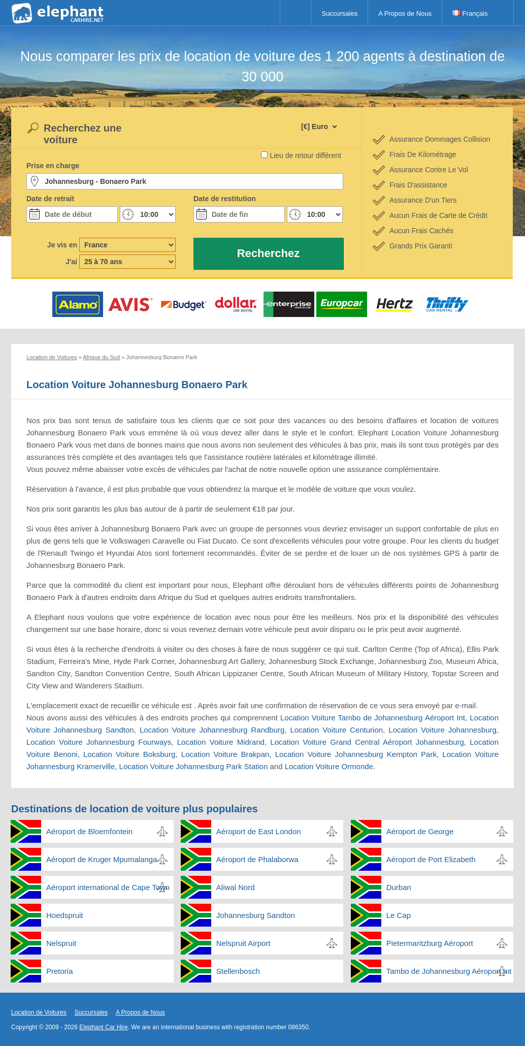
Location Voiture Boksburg (129, 754)
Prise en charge (52, 166)
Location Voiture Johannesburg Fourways (98, 742)
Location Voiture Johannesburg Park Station (193, 766)
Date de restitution (224, 199)
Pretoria (59, 971)
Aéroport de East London (258, 831)
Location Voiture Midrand (221, 742)
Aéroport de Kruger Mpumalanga (101, 859)
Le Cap (398, 915)
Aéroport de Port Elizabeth (431, 859)
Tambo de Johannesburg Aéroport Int (449, 971)
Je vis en (62, 245)
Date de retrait (50, 199)
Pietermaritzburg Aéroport (429, 943)
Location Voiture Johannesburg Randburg (212, 729)
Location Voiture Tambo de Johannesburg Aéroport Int (372, 717)
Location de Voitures (39, 1012)
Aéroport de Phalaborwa (257, 859)
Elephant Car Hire (103, 1027)
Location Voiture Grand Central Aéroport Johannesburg (367, 742)
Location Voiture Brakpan (225, 754)
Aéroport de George (420, 831)
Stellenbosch (238, 971)
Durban (398, 887)
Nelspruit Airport (243, 943)
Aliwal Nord (235, 887)
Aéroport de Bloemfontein (89, 831)
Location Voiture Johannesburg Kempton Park (356, 754)
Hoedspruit (64, 915)
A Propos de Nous (405, 13)
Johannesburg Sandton (255, 915)
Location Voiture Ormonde (329, 766)
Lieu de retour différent (305, 155)
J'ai (71, 262)
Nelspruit (61, 943)
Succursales (339, 13)
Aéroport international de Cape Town (108, 887)
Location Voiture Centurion (336, 729)
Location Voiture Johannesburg (442, 729)
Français (469, 13)
